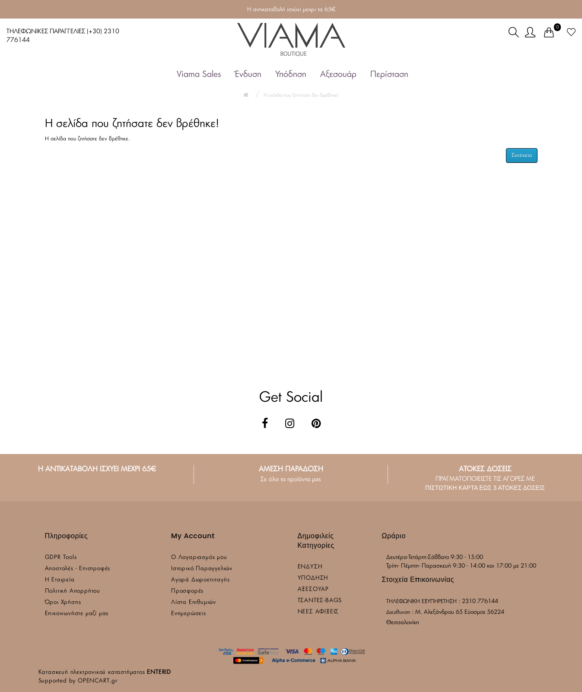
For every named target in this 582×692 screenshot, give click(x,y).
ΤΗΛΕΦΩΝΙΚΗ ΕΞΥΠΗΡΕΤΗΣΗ (421, 601)
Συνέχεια (522, 155)
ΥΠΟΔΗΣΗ (313, 578)
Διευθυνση (398, 612)
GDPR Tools (61, 557)
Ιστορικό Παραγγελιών (201, 568)
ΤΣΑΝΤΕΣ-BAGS (320, 600)
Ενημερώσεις (188, 613)
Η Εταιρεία (60, 580)
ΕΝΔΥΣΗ (310, 567)
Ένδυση (248, 74)
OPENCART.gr (98, 681)
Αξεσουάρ (338, 74)
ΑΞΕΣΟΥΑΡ (313, 589)
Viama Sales (199, 74)
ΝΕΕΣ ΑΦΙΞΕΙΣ (318, 612)
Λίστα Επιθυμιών (193, 602)
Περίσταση (389, 74)
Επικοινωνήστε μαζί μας (77, 613)
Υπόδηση (290, 74)
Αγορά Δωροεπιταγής (200, 580)
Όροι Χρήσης (63, 602)
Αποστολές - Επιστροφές (78, 568)
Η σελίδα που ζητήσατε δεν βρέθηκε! (301, 95)
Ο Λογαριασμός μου (199, 557)
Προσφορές (187, 591)
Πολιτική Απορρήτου (72, 591)
